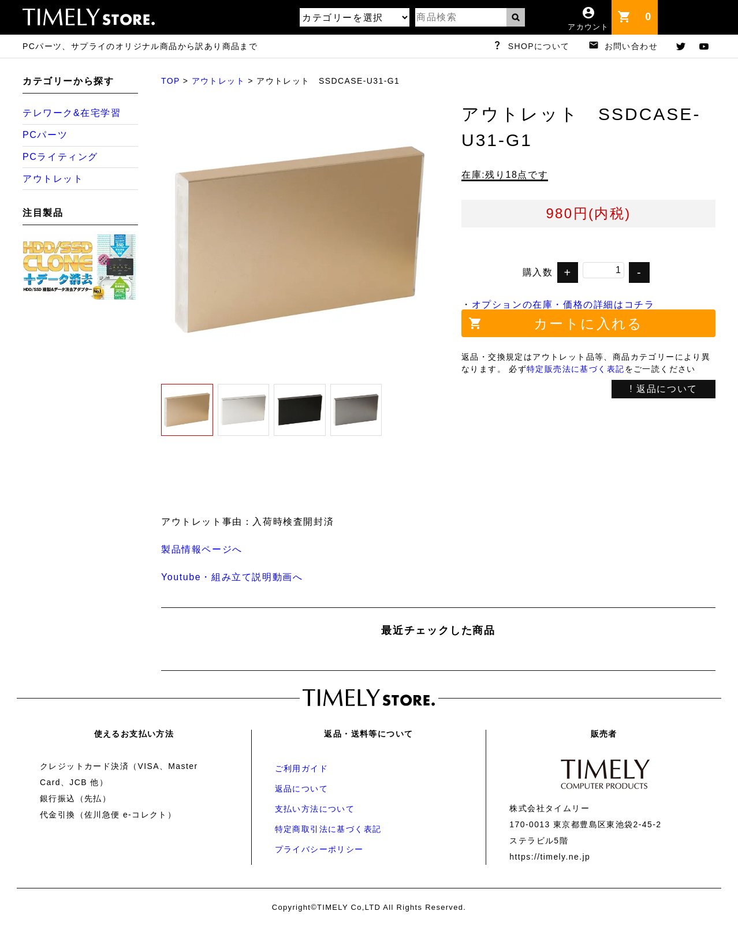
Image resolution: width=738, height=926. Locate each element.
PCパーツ (45, 135)
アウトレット (218, 80)
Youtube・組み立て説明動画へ (232, 577)
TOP (170, 80)
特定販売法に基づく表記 (575, 369)
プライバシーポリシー (319, 849)
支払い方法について (315, 808)
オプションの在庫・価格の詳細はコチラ (563, 304)
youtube (703, 46)
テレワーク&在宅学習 (72, 113)
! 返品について (663, 389)
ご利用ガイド (301, 768)
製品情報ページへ (202, 549)
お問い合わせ (631, 46)
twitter (680, 46)
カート (651, 11)
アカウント (588, 27)
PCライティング (60, 157)
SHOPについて (539, 46)
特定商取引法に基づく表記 (328, 829)
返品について (301, 788)
